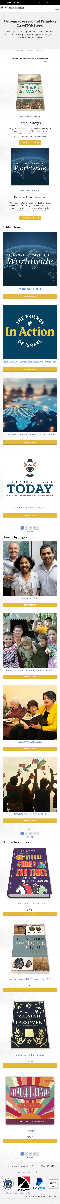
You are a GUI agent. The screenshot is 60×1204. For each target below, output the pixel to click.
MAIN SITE (9, 2)
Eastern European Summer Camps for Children (30, 670)
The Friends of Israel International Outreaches (30, 434)
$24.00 (30, 910)
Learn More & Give (30, 218)
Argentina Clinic (30, 598)
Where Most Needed (30, 289)
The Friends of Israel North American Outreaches (30, 362)
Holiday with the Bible (30, 742)
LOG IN (41, 2)
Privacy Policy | (7, 1193)
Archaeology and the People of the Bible (30, 979)
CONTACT (17, 2)
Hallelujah (30, 1131)
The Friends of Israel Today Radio (30, 507)
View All (30, 532)
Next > (36, 528)
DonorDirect (38, 1201)
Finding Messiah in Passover (30, 1055)
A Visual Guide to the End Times (30, 903)
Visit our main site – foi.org (30, 1172)
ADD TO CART (30, 914)
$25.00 (30, 985)
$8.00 (30, 1061)
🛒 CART (47, 2)
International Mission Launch (30, 814)
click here (41, 51)
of (30, 524)
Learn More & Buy (30, 142)
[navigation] (9, 2)
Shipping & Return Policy (22, 1193)
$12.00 (30, 1137)
